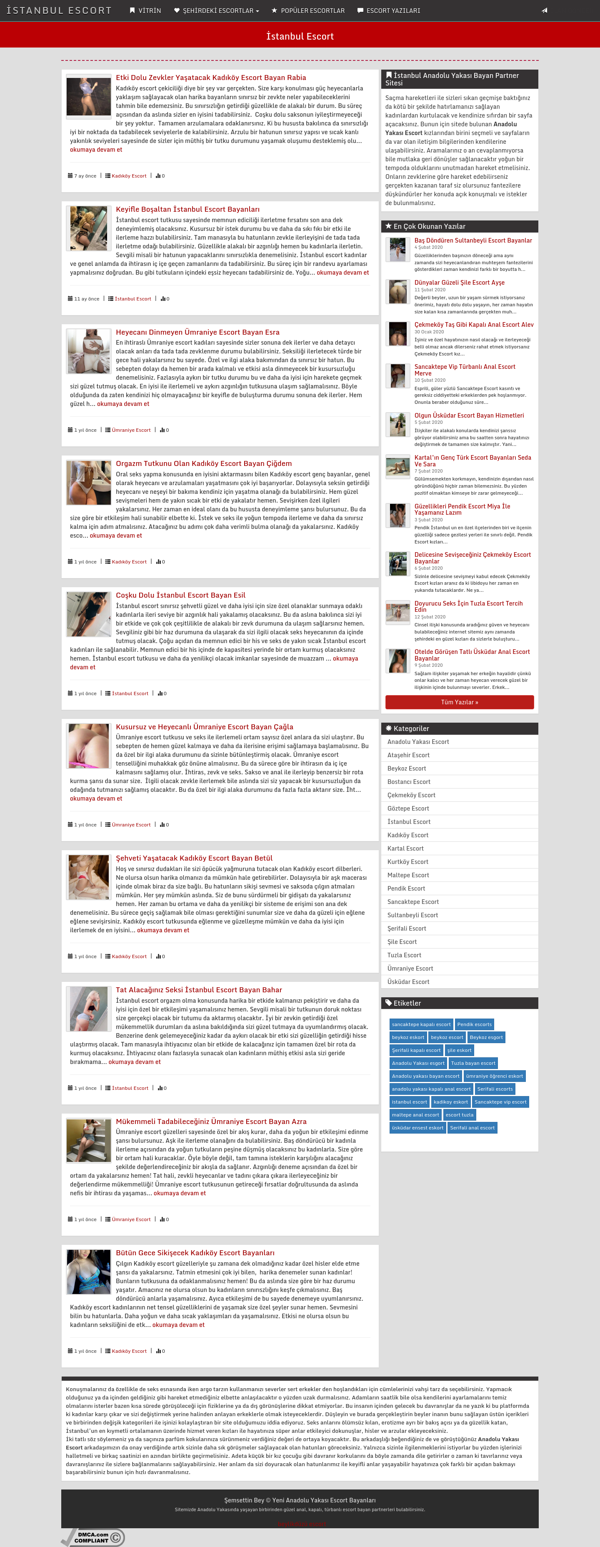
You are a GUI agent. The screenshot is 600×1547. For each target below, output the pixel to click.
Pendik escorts (475, 1024)
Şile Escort (402, 941)
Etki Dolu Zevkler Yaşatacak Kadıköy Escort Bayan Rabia (211, 77)
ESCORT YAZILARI (389, 10)
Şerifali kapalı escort (416, 1050)
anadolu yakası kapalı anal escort (431, 1089)
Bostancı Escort (409, 781)
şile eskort (460, 1050)
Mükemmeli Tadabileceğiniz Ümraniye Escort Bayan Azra (211, 1121)
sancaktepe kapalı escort (421, 1024)
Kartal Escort (406, 848)
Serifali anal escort (472, 1127)
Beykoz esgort (486, 1037)
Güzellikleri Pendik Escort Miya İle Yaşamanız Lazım (462, 509)
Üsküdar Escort (409, 981)
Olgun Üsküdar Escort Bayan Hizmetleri (469, 415)
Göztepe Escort (408, 808)
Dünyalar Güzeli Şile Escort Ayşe (460, 282)
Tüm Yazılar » (459, 702)
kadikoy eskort (451, 1102)
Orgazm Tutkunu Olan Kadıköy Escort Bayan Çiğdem (204, 463)
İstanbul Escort (133, 299)
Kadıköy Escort (129, 176)
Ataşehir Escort (409, 755)
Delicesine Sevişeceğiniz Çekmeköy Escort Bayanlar (473, 558)
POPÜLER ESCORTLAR (308, 10)
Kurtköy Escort (408, 861)
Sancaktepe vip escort (501, 1102)
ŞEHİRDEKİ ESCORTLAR (216, 10)
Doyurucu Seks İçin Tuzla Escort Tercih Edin (469, 606)
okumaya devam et (96, 149)
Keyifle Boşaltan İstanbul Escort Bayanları (188, 209)
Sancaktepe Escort (413, 901)
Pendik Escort (406, 888)
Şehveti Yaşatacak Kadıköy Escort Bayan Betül (194, 858)
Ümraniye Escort (131, 430)
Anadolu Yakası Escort (419, 741)
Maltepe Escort (408, 875)
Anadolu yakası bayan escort (426, 1076)
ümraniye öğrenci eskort (494, 1076)
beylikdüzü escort (302, 1524)
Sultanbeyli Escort (413, 915)
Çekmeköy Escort (412, 795)
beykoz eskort (408, 1037)
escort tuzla (460, 1115)
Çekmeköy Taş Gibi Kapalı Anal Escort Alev (474, 324)
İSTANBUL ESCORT (59, 10)
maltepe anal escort (415, 1115)
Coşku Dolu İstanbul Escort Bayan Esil (181, 595)
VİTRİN (145, 10)
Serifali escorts (495, 1089)
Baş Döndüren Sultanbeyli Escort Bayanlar (473, 240)
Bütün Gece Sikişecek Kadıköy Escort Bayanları (195, 1252)
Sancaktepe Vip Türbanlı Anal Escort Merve (465, 370)
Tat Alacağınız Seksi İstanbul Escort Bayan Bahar (199, 989)
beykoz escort (447, 1037)
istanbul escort (410, 1102)
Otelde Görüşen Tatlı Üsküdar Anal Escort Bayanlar (472, 655)
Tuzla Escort (405, 955)
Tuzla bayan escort (473, 1063)
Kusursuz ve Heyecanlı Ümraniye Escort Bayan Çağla (204, 726)
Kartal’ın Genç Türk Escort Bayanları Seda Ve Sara (473, 460)
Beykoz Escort (407, 768)
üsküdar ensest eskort (418, 1127)
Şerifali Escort (407, 928)
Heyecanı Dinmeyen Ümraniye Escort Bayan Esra (198, 332)
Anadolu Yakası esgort (418, 1063)
